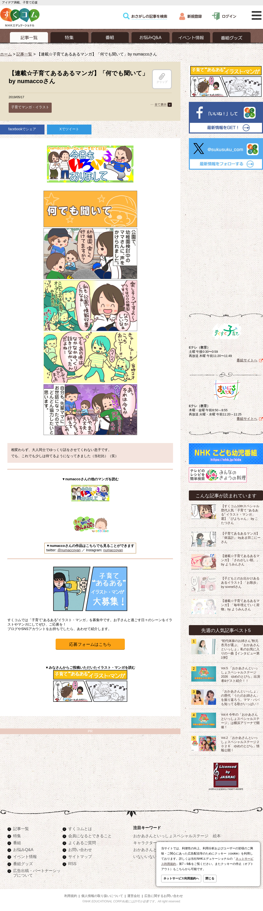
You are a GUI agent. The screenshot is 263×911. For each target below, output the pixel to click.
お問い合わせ (80, 849)
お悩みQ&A (23, 849)
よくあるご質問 (82, 842)
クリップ (161, 78)
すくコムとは (80, 828)
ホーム (6, 54)
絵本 (217, 836)
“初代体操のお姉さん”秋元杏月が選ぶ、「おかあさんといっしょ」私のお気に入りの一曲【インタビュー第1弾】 (240, 649)
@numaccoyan (69, 550)
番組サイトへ (247, 360)
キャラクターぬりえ (151, 842)
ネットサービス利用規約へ (181, 878)
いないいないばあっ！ (153, 856)
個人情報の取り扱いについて (102, 896)
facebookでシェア (22, 129)
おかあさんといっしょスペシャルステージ (170, 836)
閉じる (209, 878)
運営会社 (133, 896)
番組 (17, 842)
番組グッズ (23, 863)
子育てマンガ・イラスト (30, 107)
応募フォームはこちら (90, 644)
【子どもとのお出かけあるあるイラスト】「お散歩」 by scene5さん (240, 583)
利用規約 (70, 896)
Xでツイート (69, 129)
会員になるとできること (90, 836)
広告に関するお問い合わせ (163, 896)
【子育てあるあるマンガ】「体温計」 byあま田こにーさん (241, 538)
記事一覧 (24, 54)
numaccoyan (113, 550)
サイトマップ (80, 856)
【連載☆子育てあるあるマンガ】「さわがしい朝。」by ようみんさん (240, 560)
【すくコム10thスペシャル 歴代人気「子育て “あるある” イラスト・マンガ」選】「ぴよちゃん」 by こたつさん (242, 514)
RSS (72, 863)
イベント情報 (25, 856)
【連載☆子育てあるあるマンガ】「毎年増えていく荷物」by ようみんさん (240, 605)
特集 (17, 836)
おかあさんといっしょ (153, 849)
